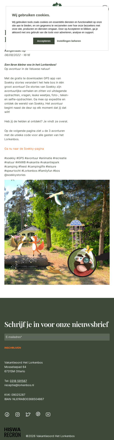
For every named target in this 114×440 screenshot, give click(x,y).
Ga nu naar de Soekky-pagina (24, 148)
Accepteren (44, 41)
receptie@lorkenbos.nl (19, 385)
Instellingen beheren (69, 41)
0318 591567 (18, 381)
